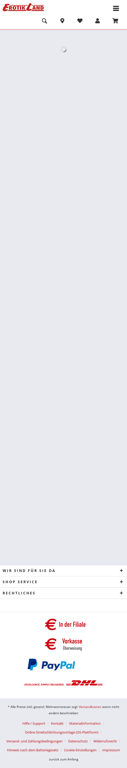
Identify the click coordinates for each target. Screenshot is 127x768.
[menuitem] (44, 21)
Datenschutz (78, 741)
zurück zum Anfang (63, 759)
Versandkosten (90, 707)
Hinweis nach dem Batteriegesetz (32, 750)
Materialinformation (85, 723)
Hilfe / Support (33, 723)
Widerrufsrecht (105, 741)
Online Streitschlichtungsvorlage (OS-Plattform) (61, 732)
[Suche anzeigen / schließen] (44, 21)
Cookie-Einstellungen (80, 750)
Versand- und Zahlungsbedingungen (34, 741)
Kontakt (57, 723)
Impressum (111, 750)
